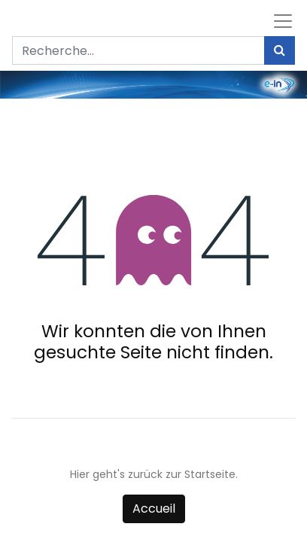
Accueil (153, 508)
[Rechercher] (279, 50)
